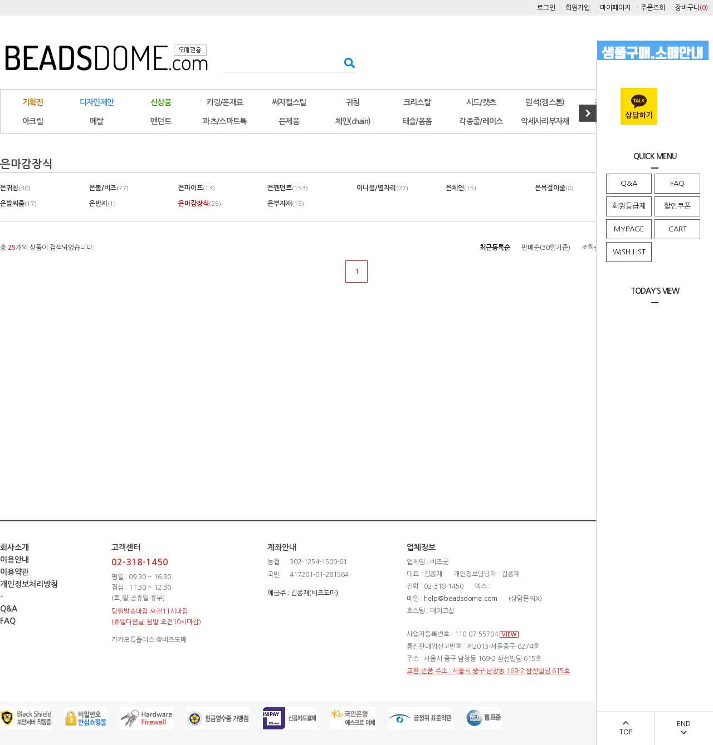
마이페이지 (615, 7)
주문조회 (653, 7)
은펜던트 (287, 188)
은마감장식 (199, 203)
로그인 (546, 7)
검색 (346, 62)
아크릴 (32, 121)
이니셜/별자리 (382, 188)
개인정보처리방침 (29, 584)
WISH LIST (629, 251)
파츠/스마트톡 (224, 121)
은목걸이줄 (554, 188)
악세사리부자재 (545, 121)
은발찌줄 (18, 203)
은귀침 (15, 188)
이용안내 (14, 560)
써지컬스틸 (289, 102)
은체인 (461, 188)
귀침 (353, 102)
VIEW (509, 634)
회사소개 (14, 547)
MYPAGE (629, 229)
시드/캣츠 (481, 102)
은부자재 (285, 203)
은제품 (289, 121)
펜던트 (160, 121)
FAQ (677, 183)
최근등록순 (495, 247)
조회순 (591, 247)
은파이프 (196, 188)
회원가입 (577, 7)
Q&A (629, 183)
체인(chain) (353, 121)
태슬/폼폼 (417, 121)
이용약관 (14, 572)
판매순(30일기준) (545, 247)
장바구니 (691, 7)
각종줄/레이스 (480, 121)
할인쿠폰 (677, 206)
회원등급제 (629, 206)
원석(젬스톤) (544, 102)
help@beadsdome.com (460, 598)
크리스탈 (417, 102)
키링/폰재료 (225, 102)
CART (677, 229)
